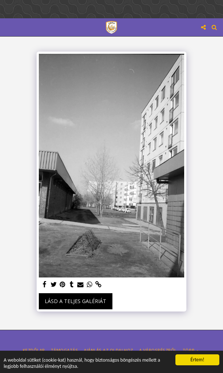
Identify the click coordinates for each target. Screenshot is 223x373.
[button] (8, 26)
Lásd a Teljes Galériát (75, 301)
